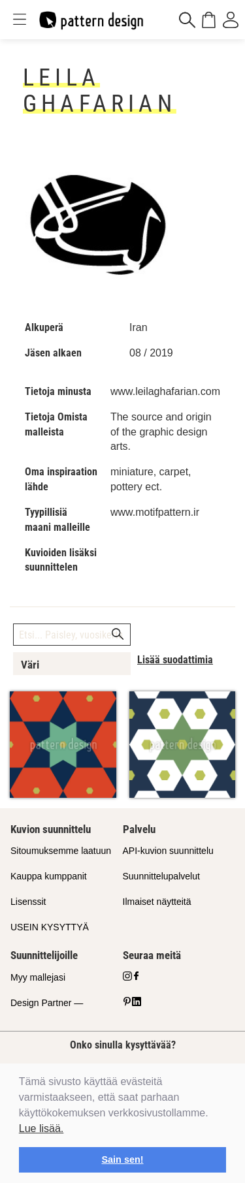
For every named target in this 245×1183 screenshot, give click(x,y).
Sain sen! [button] (123, 1159)
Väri (30, 664)
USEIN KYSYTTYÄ (49, 927)
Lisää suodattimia (175, 660)
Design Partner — (46, 1003)
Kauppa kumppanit (48, 876)
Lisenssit (28, 901)
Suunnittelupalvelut (161, 876)
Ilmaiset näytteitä (157, 901)
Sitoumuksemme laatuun (60, 850)
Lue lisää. (41, 1128)
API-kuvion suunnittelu (168, 850)
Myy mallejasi (37, 977)
